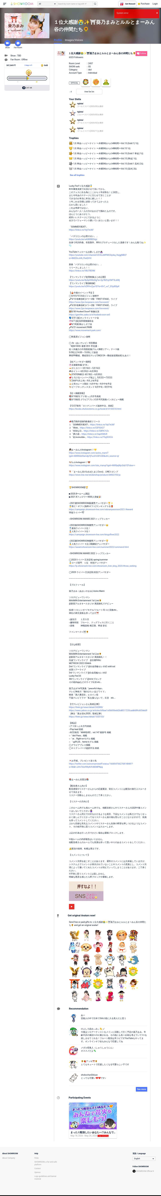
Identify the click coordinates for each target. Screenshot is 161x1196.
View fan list (89, 92)
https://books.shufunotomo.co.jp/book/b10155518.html (95, 409)
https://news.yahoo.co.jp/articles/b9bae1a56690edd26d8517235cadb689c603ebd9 (108, 710)
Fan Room (18, 44)
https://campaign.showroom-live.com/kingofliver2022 (94, 534)
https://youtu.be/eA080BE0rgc (83, 239)
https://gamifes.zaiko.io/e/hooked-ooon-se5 (89, 314)
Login (155, 4)
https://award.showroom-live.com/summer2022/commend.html (99, 547)
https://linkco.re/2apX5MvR (94, 434)
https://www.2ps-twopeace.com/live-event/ (89, 302)
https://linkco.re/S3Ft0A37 (92, 428)
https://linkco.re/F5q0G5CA (100, 437)
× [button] (157, 13)
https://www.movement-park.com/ (85, 330)
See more (141, 1089)
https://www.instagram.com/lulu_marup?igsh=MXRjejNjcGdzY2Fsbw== (102, 465)
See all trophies (77, 175)
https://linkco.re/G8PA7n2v (96, 431)
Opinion (37, 1172)
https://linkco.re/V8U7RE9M (82, 271)
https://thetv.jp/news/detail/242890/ (86, 707)
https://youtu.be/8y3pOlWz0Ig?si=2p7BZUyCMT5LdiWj (94, 280)
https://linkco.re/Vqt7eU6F (81, 230)
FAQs (36, 1158)
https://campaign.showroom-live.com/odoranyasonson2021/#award (101, 509)
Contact (37, 1168)
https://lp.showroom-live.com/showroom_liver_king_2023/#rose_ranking (102, 566)
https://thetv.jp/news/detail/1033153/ (86, 716)
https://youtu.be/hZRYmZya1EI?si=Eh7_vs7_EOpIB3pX (94, 286)
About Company (8, 1158)
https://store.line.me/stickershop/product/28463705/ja (94, 475)
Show (7, 44)
